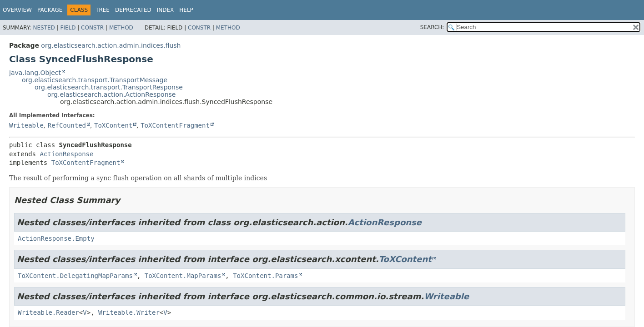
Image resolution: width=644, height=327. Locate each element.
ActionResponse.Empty (56, 238)
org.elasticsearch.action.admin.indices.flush (111, 45)
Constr (92, 28)
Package (49, 10)
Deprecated (133, 10)
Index (165, 10)
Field (67, 28)
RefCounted (67, 125)
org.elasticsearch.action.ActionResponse (111, 94)
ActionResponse (66, 154)
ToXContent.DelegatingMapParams (75, 275)
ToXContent (113, 125)
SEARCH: (432, 27)
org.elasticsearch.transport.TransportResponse (109, 87)
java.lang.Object (35, 72)
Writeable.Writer (129, 312)
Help (186, 10)
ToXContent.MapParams (183, 275)
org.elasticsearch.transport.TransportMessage (94, 80)
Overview (17, 10)
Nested (44, 28)
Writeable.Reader (48, 312)
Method (121, 28)
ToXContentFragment (175, 125)
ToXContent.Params (265, 275)
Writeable (26, 125)
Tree (103, 10)
